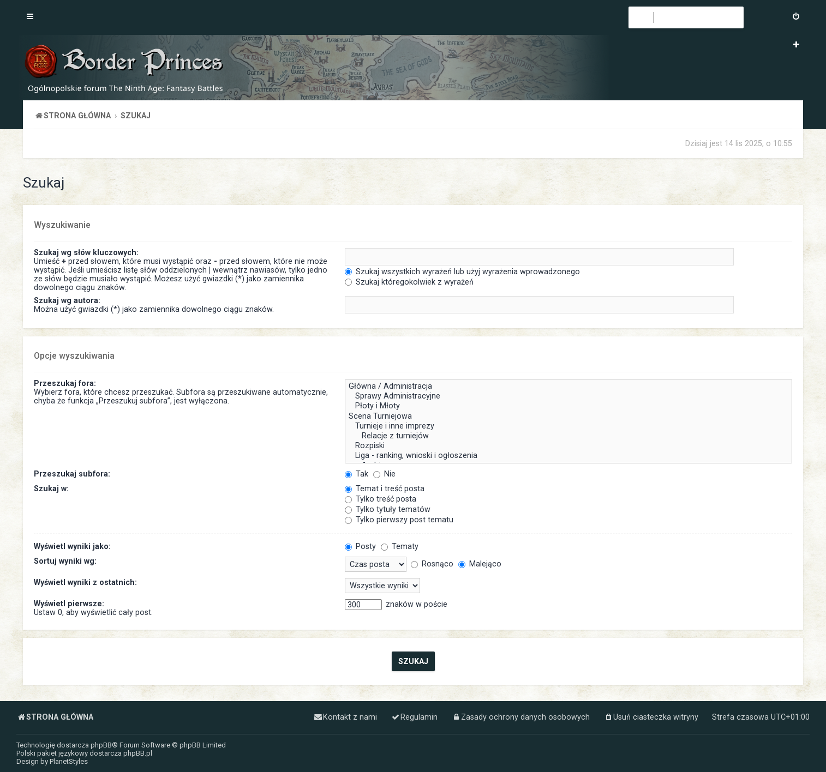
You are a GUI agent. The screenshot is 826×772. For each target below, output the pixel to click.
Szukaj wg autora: (67, 300)
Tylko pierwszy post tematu (399, 519)
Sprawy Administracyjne (568, 396)
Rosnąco (432, 563)
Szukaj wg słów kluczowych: (86, 252)
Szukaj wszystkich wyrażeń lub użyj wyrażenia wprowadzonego (462, 271)
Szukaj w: (51, 488)
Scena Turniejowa (568, 416)
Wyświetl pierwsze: (69, 603)
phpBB (101, 745)
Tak (356, 473)
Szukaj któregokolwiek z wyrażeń (409, 282)
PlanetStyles (69, 761)
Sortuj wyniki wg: (65, 561)
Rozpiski (568, 446)
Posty (360, 546)
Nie (384, 473)
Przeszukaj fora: (65, 383)
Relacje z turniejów (568, 436)
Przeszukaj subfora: (72, 473)
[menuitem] (796, 17)
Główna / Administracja (568, 386)
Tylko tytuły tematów (387, 509)
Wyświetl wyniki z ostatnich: (85, 582)
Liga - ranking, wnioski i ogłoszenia (568, 456)
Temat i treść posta (384, 488)
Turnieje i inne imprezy (568, 426)
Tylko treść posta (380, 498)
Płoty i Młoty (568, 406)
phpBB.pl (137, 753)
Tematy (399, 546)
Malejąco (479, 563)
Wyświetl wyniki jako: (72, 546)
